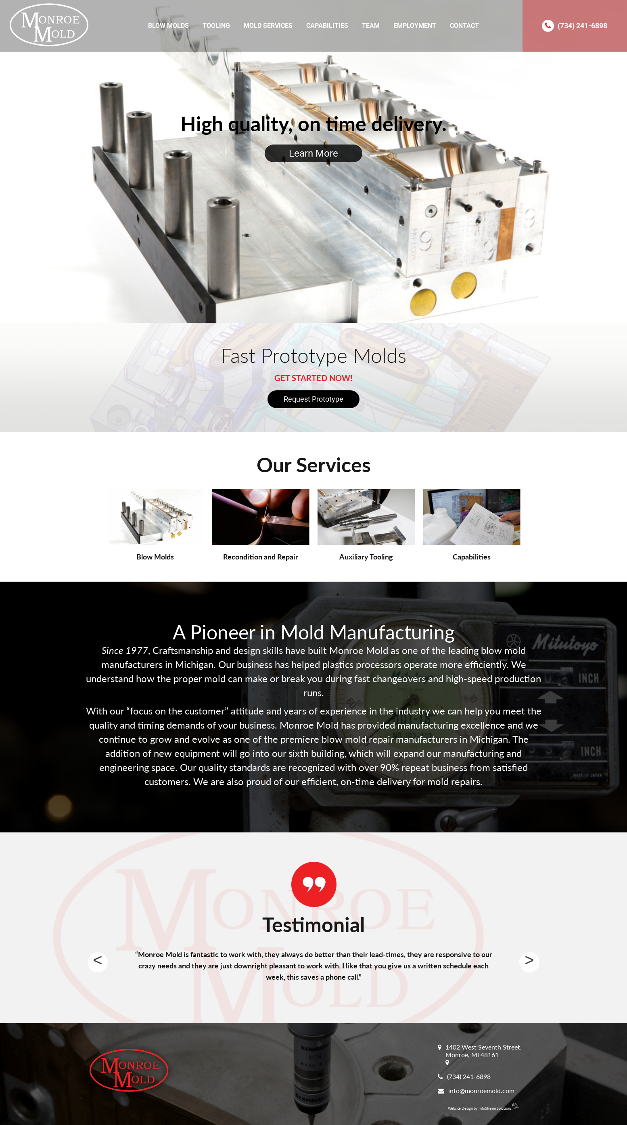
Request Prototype (313, 399)
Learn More (313, 153)
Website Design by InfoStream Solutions (483, 1108)
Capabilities (327, 25)
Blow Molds (168, 25)
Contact (464, 25)
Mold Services (268, 25)
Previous (98, 962)
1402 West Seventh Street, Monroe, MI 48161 (483, 1050)
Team (371, 25)
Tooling (216, 25)
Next (529, 962)
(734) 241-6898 (582, 25)
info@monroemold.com (481, 1090)
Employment (414, 25)
